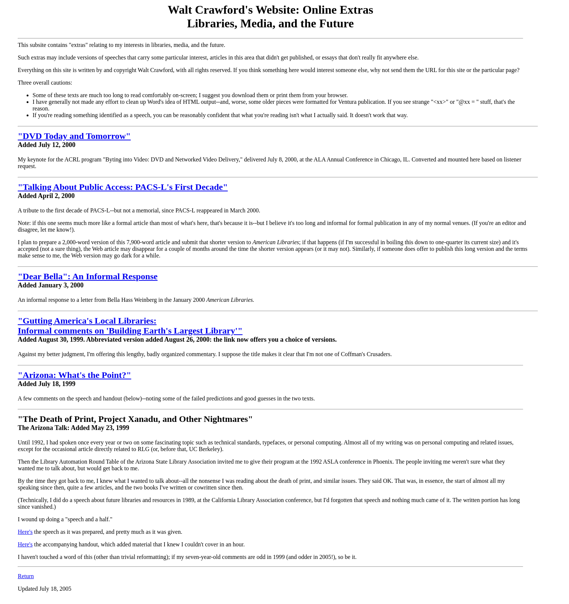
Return (26, 576)
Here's (25, 532)
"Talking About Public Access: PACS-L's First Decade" (123, 187)
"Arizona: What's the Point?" (74, 375)
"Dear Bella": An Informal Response (88, 276)
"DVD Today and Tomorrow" (74, 136)
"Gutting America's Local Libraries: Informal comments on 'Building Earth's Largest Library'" (130, 325)
